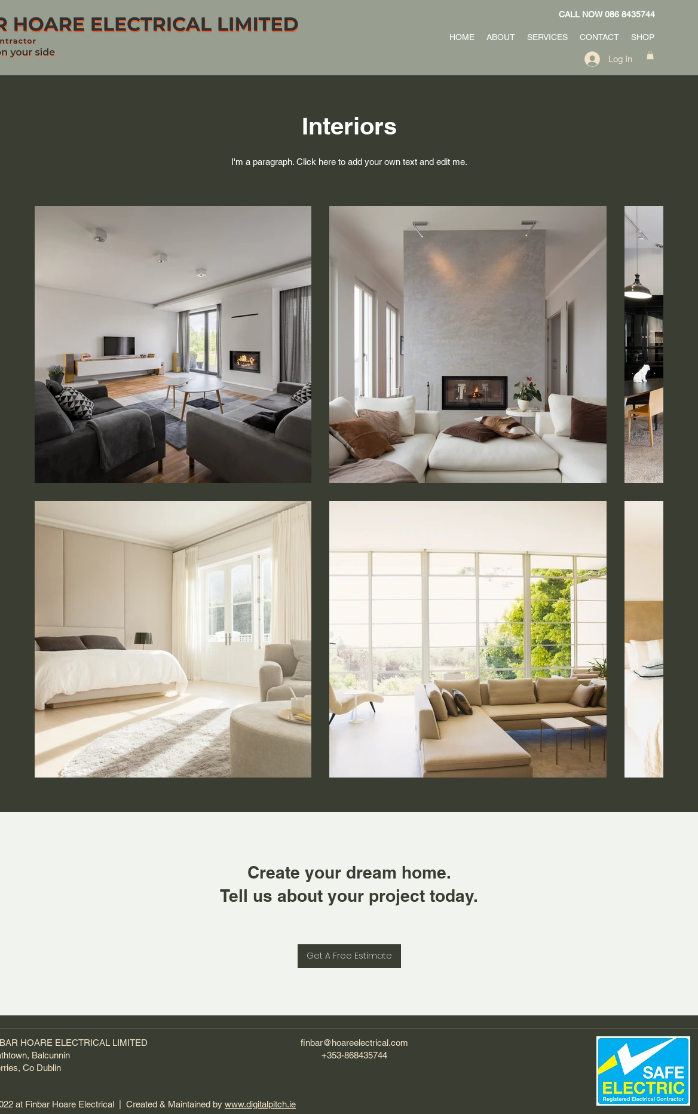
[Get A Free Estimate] (349, 956)
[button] (650, 55)
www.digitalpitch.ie (260, 1104)
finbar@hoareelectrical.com (354, 1043)
